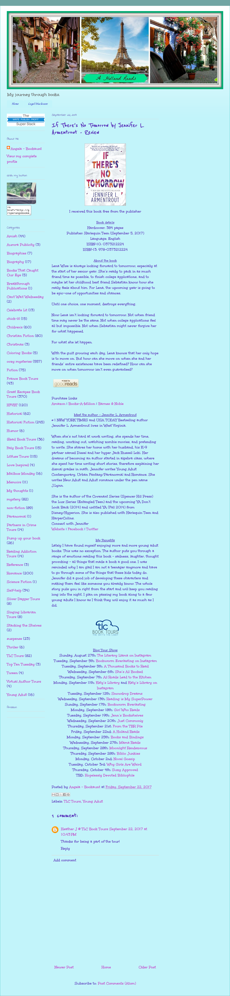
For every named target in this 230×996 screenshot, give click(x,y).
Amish (12, 238)
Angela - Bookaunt (26, 148)
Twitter (92, 529)
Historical (14, 415)
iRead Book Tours (21, 441)
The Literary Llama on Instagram (124, 655)
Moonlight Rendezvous (128, 748)
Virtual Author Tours (24, 683)
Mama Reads (130, 742)
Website (58, 529)
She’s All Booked (129, 671)
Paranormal (16, 518)
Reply (65, 848)
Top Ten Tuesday (21, 666)
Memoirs (14, 484)
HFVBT (12, 406)
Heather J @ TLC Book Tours (84, 829)
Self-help (14, 592)
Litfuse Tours (18, 458)
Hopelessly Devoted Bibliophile (109, 775)
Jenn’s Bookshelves (127, 715)
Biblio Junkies (128, 753)
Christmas (15, 346)
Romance (14, 575)
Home (15, 104)
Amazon (58, 403)
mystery (13, 501)
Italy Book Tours (20, 449)
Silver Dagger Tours (23, 600)
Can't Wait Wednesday (25, 298)
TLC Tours (72, 801)
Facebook (75, 529)
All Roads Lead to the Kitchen (127, 677)
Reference (15, 566)
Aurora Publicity (20, 246)
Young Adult (93, 801)
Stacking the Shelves (24, 627)
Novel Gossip (124, 759)
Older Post (147, 967)
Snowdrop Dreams (126, 693)
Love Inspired (18, 466)
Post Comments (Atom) (117, 983)
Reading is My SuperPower (129, 699)
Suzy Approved (125, 769)
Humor (12, 432)
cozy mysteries (19, 363)
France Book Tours (22, 380)
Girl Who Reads (127, 710)
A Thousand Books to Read (126, 666)
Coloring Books (19, 354)
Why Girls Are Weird (124, 764)
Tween (12, 674)
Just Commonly (130, 720)
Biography (15, 263)
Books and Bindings (127, 737)
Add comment (65, 860)
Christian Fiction (20, 337)
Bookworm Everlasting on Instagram (126, 660)
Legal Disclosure (38, 104)
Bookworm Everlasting (127, 704)
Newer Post (64, 967)
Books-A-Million (81, 403)
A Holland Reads (126, 731)
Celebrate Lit (17, 311)
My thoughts (17, 492)
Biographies (16, 255)
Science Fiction (19, 583)
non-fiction (16, 509)
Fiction (12, 371)
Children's (15, 329)
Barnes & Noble (111, 403)
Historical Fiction (20, 424)
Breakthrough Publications (18, 287)
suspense (14, 640)
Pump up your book (23, 540)
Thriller (12, 649)
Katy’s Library (108, 682)
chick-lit (13, 320)
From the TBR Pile (128, 726)
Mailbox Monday (21, 475)
